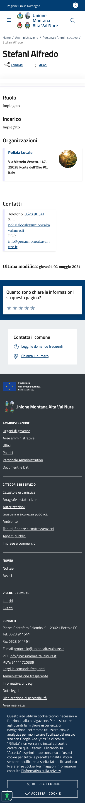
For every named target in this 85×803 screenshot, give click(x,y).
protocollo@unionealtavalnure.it (39, 648)
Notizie (8, 568)
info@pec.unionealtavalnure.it (33, 656)
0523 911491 (19, 641)
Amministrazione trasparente (25, 676)
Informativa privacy (18, 683)
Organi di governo (16, 430)
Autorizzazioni (14, 507)
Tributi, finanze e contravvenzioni (28, 528)
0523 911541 (34, 214)
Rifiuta (42, 784)
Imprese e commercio (19, 543)
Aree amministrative (18, 438)
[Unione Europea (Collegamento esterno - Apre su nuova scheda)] (42, 387)
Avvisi (7, 575)
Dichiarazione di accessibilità (25, 698)
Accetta (42, 793)
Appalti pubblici (14, 536)
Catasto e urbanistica (19, 492)
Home (7, 37)
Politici (8, 452)
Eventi (8, 608)
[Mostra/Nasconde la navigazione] (9, 20)
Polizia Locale (20, 152)
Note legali (11, 690)
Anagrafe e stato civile (20, 499)
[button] (23, 6)
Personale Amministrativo (60, 37)
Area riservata (14, 705)
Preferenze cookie (21, 766)
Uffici (7, 445)
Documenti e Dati (16, 467)
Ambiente (10, 521)
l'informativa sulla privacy (41, 770)
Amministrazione (26, 37)
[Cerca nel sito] (72, 20)
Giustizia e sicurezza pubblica (25, 514)
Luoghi (8, 600)
